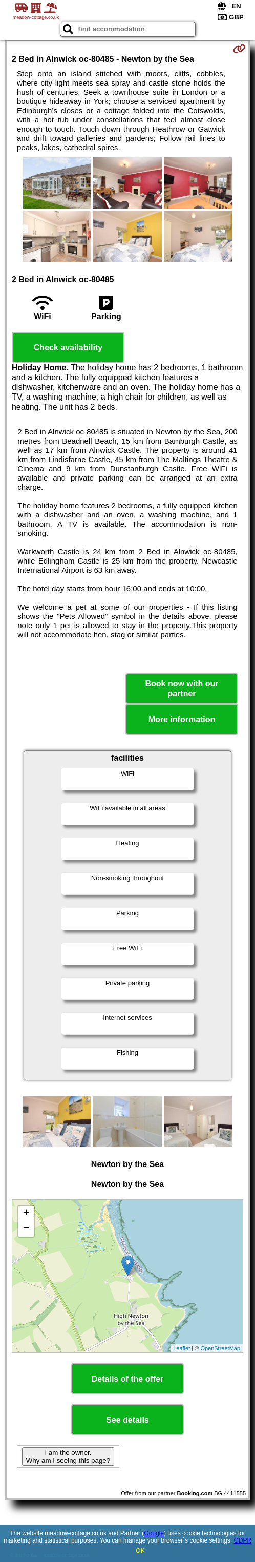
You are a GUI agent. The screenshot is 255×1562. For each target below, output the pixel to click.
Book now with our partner (181, 688)
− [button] (26, 1229)
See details (127, 1419)
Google (154, 1533)
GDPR (242, 1540)
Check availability (68, 347)
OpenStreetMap (220, 1348)
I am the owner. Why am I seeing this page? (68, 1456)
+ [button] (26, 1213)
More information (182, 719)
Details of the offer (127, 1378)
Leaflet (181, 1348)
